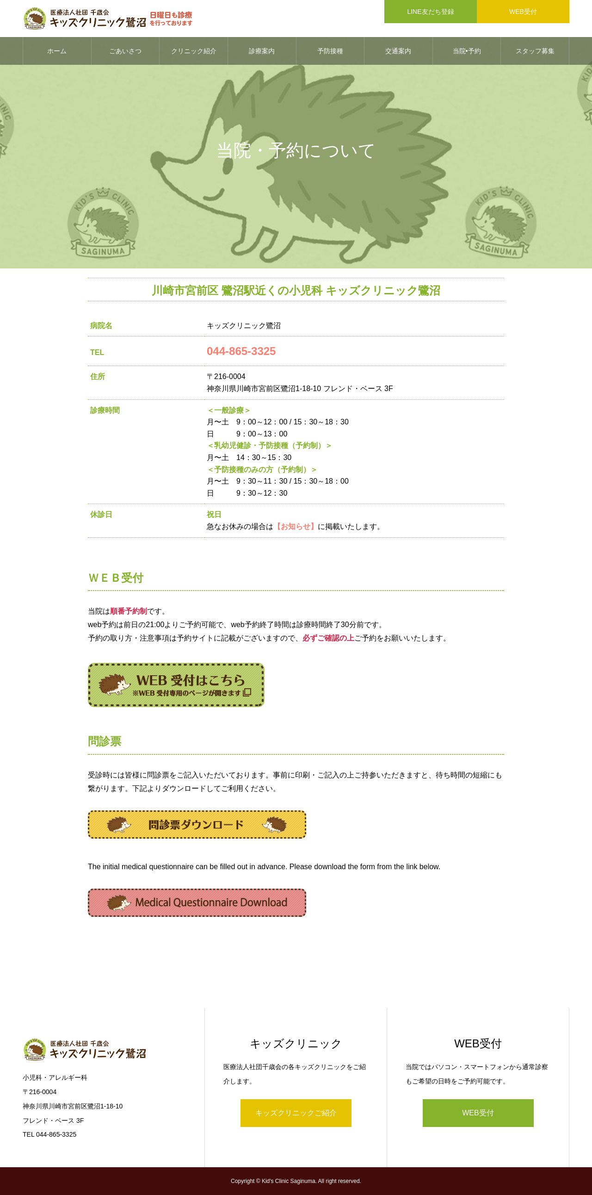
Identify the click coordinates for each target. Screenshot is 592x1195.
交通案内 (398, 51)
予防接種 (330, 51)
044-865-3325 (241, 351)
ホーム (57, 51)
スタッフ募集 (535, 51)
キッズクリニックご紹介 (296, 1113)
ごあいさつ (125, 51)
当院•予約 (467, 51)
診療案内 (262, 51)
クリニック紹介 (193, 51)
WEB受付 (477, 1113)
